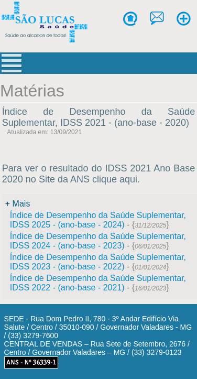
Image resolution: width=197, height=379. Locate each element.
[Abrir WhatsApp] (171, 353)
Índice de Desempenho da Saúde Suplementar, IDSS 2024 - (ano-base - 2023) (98, 241)
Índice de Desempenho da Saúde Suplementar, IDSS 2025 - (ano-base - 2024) (98, 220)
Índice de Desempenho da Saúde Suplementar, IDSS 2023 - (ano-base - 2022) (98, 262)
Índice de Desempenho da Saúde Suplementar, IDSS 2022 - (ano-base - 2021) (98, 283)
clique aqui (114, 179)
